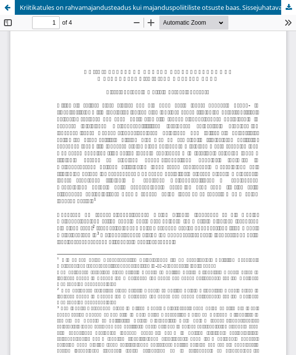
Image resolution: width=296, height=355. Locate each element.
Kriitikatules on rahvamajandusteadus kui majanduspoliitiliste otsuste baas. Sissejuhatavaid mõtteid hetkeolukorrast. (158, 7)
